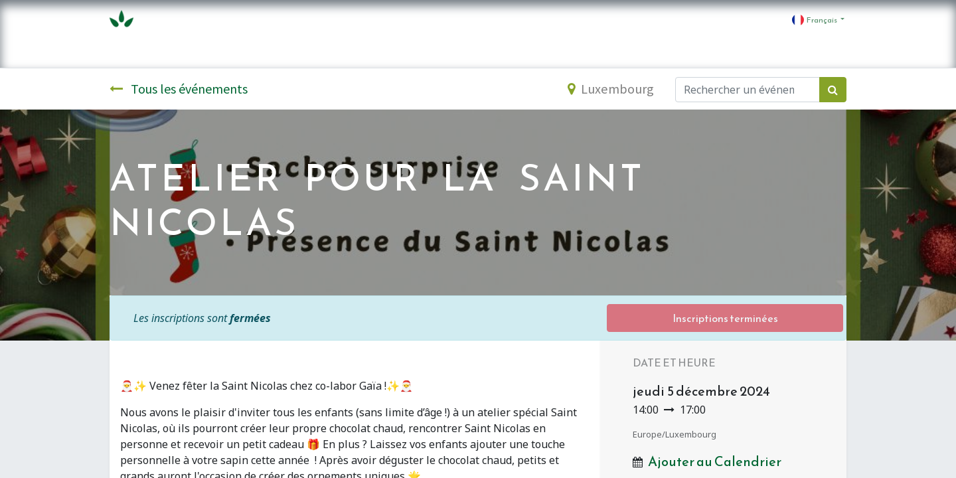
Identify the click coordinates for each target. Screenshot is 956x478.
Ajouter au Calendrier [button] (714, 461)
